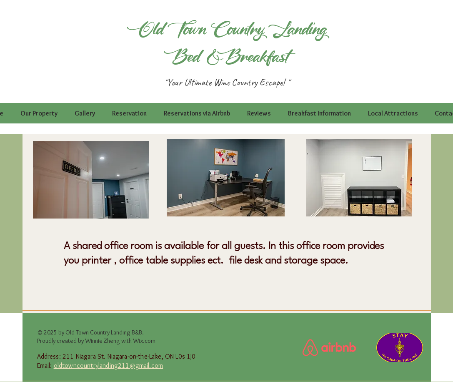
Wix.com (144, 340)
